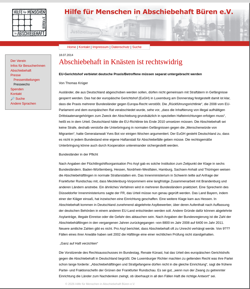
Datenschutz (120, 47)
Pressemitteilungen (27, 80)
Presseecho (22, 84)
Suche (137, 47)
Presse (15, 75)
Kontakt (84, 47)
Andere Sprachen (23, 103)
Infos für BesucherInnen (27, 66)
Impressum (100, 47)
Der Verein (18, 61)
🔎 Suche (17, 99)
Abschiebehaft (20, 70)
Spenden (17, 89)
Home (71, 47)
